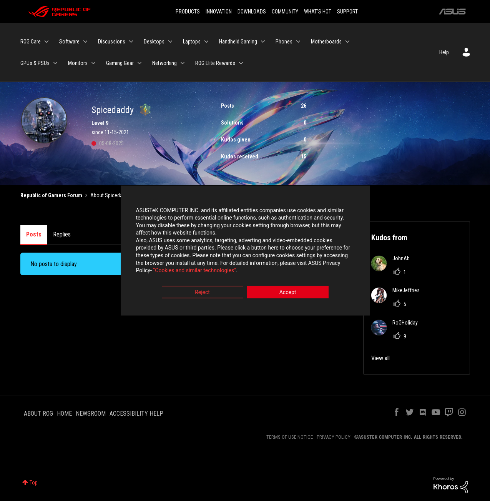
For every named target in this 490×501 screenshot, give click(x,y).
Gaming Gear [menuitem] (120, 63)
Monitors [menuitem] (78, 63)
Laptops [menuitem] (192, 41)
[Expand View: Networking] (182, 63)
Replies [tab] (62, 234)
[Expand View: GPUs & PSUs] (55, 63)
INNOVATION (219, 11)
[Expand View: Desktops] (170, 41)
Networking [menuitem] (164, 63)
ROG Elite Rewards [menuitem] (215, 63)
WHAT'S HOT (317, 11)
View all (380, 358)
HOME (64, 413)
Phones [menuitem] (284, 41)
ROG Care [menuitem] (30, 41)
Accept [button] (287, 293)
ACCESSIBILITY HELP (136, 413)
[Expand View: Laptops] (206, 41)
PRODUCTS (188, 11)
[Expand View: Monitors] (93, 63)
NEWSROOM (91, 413)
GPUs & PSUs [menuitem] (35, 63)
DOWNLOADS (252, 11)
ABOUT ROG (38, 413)
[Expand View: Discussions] (131, 41)
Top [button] (34, 482)
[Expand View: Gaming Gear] (139, 63)
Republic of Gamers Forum (51, 195)
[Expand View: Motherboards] (347, 41)
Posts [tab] (34, 234)
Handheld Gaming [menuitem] (238, 41)
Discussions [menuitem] (111, 41)
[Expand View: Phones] (298, 41)
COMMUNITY (285, 11)
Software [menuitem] (69, 41)
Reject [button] (202, 293)
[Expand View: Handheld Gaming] (263, 41)
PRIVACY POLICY (333, 437)
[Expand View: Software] (85, 41)
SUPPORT (347, 11)
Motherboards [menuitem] (326, 41)
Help (444, 52)
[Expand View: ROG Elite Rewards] (241, 63)
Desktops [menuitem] (154, 41)
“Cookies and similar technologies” (194, 271)
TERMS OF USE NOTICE (289, 437)
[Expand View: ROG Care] (46, 41)
